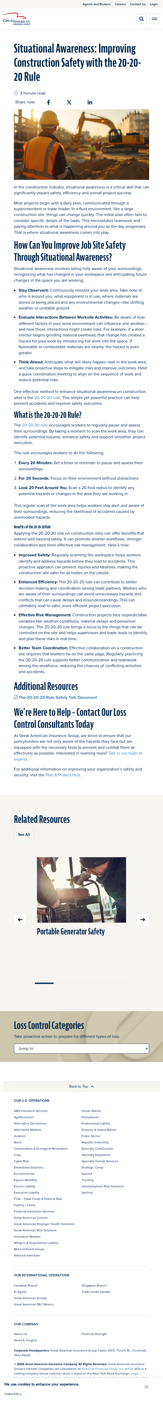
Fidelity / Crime (24, 1205)
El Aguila (20, 1291)
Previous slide (20, 919)
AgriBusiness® (24, 1117)
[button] (146, 1386)
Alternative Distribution (30, 1123)
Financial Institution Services (34, 1211)
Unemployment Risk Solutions (103, 1186)
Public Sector (91, 1136)
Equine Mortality (25, 1180)
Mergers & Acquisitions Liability (36, 1243)
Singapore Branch (94, 1285)
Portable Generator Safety (71, 932)
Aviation (19, 1136)
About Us (20, 1334)
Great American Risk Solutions (35, 1230)
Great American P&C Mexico (34, 1304)
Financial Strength (94, 1334)
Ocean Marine (91, 1111)
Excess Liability (24, 1186)
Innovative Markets (27, 1236)
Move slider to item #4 (100, 983)
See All (24, 834)
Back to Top (81, 1086)
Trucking (88, 1180)
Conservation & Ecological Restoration (41, 1148)
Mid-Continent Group (29, 1249)
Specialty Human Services (100, 1161)
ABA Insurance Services (31, 1111)
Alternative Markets (27, 1129)
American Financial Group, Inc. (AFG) (107, 1368)
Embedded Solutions (29, 1167)
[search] (141, 19)
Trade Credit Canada (96, 1291)
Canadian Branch (26, 1285)
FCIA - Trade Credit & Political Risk (38, 1199)
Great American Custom (31, 1217)
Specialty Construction (97, 1148)
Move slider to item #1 (44, 983)
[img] (16, 19)
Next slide (143, 919)
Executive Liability (26, 1192)
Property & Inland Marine (99, 1129)
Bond (17, 1142)
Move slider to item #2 (62, 983)
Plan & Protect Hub (63, 775)
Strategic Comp (92, 1167)
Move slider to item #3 (81, 983)
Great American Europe (30, 1298)
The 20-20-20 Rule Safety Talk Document (55, 697)
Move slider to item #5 (119, 983)
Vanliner (87, 1192)
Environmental (24, 1173)
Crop (17, 1155)
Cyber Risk (21, 1161)
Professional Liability (96, 1123)
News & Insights (25, 1340)
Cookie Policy (12, 1394)
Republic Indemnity (95, 1142)
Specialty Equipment (96, 1155)
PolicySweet (90, 1117)
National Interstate (27, 1255)
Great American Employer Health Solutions (44, 1224)
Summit (87, 1173)
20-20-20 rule (47, 397)
